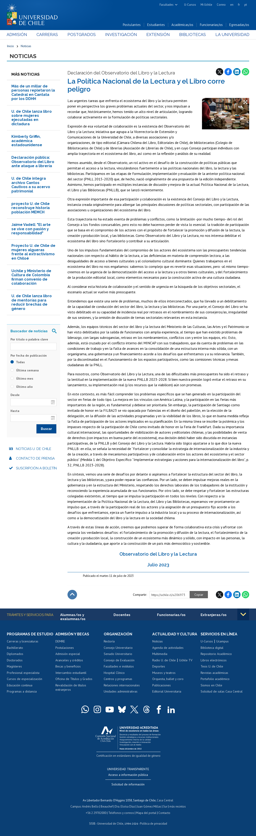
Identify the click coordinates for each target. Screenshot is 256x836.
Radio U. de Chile (164, 660)
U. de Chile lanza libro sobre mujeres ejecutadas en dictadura (31, 117)
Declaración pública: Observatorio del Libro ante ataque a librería (32, 161)
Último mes (21, 378)
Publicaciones (161, 685)
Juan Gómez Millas (149, 806)
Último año (21, 387)
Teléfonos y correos (121, 813)
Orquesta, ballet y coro (168, 679)
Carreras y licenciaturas (22, 641)
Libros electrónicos (214, 660)
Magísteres (14, 666)
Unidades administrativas (120, 691)
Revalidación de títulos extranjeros (70, 687)
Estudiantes (156, 25)
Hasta (14, 411)
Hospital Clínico (114, 673)
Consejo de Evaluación (119, 660)
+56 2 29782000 (96, 813)
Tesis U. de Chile (212, 666)
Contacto (164, 813)
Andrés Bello (90, 806)
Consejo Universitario (118, 648)
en (231, 5)
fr (239, 5)
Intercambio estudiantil (70, 673)
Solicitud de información (128, 784)
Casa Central (165, 800)
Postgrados (81, 34)
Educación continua (19, 685)
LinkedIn (237, 72)
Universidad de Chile (110, 824)
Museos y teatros (164, 673)
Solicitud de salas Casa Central (222, 691)
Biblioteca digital (212, 648)
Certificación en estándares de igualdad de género (128, 756)
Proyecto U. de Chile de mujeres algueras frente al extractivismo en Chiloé (33, 251)
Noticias (26, 46)
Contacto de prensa (35, 458)
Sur (165, 806)
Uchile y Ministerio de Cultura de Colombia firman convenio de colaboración (31, 277)
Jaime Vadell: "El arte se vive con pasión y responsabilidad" (31, 228)
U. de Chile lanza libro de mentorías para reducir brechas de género (31, 302)
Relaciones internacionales (122, 685)
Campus (75, 806)
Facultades (166, 5)
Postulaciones (64, 648)
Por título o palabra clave (29, 339)
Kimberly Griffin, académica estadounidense (26, 140)
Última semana (24, 370)
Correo (221, 5)
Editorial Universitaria (166, 691)
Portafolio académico (215, 679)
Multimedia (159, 654)
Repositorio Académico (216, 654)
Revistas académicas (214, 673)
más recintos (177, 806)
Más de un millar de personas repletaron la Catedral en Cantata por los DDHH (33, 92)
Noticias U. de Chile (33, 449)
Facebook (228, 72)
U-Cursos (190, 5)
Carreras (47, 34)
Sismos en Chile (211, 685)
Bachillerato (15, 648)
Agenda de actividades (168, 648)
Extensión (158, 34)
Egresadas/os (239, 25)
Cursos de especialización (24, 679)
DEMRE (60, 641)
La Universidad (232, 34)
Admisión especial (67, 654)
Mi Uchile (206, 5)
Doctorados (15, 660)
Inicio (10, 46)
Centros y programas (118, 679)
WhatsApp (245, 71)
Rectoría (109, 641)
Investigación (121, 34)
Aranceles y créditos (69, 660)
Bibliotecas (192, 34)
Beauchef (107, 806)
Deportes (158, 666)
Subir (72, 594)
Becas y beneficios (68, 666)
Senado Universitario (118, 654)
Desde (15, 395)
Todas (17, 362)
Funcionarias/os (211, 25)
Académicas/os (182, 25)
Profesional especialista (23, 673)
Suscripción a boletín (36, 468)
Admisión (17, 34)
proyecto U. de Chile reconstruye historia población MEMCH (30, 208)
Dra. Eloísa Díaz (125, 806)
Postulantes (132, 25)
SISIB (92, 824)
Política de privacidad (153, 824)
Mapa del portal (146, 813)
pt (245, 5)
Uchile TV (185, 660)
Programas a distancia (22, 691)
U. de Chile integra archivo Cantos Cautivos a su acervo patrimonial (30, 184)
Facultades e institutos (119, 666)
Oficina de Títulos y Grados (73, 679)
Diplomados (15, 654)
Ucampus (222, 641)
